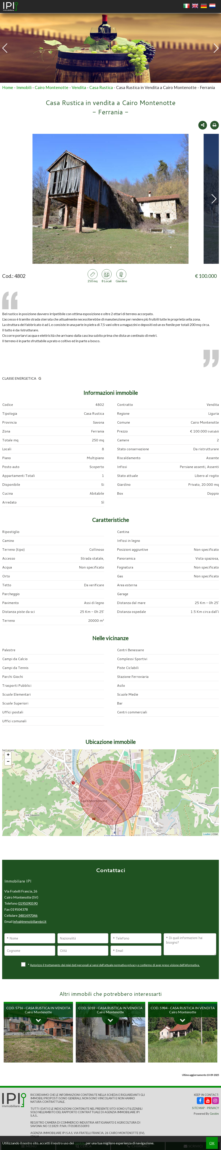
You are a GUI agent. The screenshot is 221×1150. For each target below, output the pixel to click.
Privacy (213, 1108)
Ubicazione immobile (110, 742)
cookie (79, 1143)
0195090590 (28, 903)
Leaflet (206, 834)
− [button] (8, 762)
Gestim (214, 1113)
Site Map (198, 1108)
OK (212, 1143)
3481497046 (28, 915)
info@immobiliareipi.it (29, 921)
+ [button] (8, 755)
